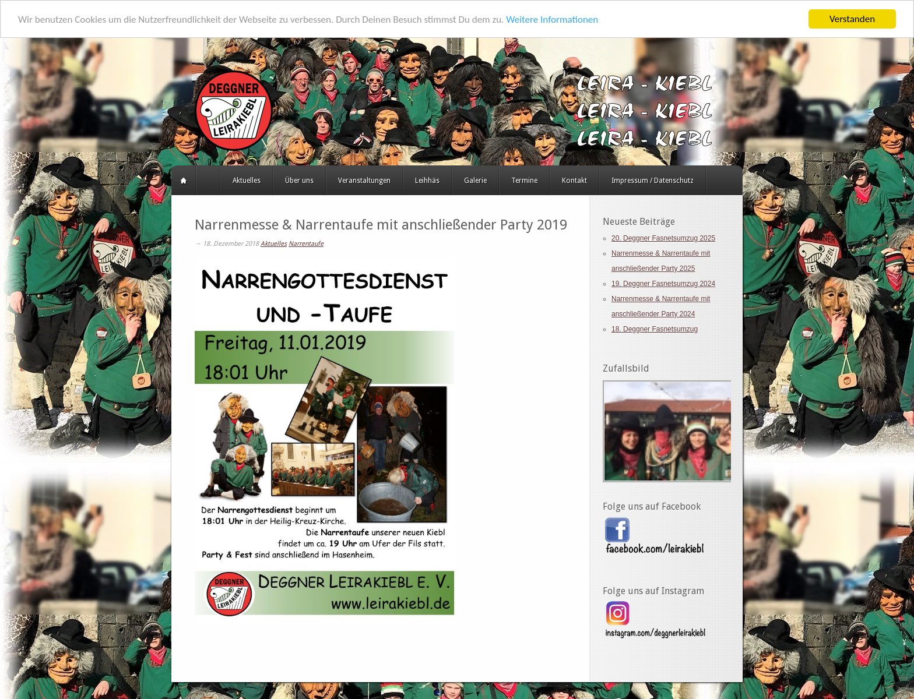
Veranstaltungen (364, 180)
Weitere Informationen (552, 19)
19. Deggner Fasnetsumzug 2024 (663, 284)
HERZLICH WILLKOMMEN (208, 180)
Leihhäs (427, 180)
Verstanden (852, 19)
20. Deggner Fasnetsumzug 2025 (663, 238)
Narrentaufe (306, 244)
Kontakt (574, 180)
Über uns (299, 180)
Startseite (183, 180)
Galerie (475, 180)
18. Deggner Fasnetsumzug (654, 329)
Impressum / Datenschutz (652, 180)
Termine (524, 180)
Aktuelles (247, 180)
